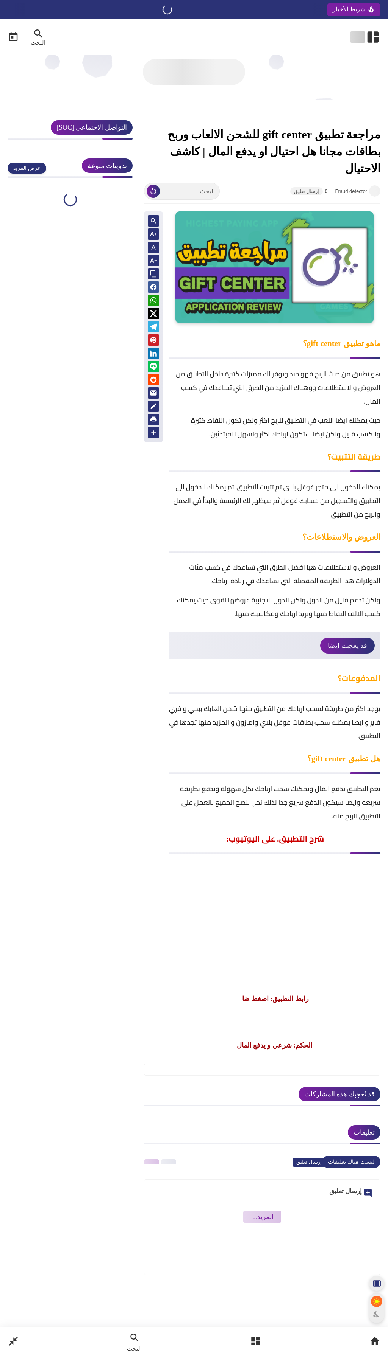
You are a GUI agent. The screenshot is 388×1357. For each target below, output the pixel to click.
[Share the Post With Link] (153, 274)
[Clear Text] (153, 191)
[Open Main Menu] (255, 1342)
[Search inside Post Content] (153, 221)
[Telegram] (153, 328)
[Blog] (153, 408)
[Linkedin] (153, 355)
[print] (153, 421)
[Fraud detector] (374, 191)
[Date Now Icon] (13, 37)
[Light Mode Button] (376, 1301)
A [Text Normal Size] (153, 248)
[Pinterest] (153, 341)
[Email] (153, 394)
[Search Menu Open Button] (38, 37)
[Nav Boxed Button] (13, 1342)
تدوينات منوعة (107, 165)
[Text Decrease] (153, 261)
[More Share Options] (153, 433)
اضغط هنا (255, 999)
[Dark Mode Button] (376, 1314)
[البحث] (181, 191)
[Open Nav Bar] (365, 37)
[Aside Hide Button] (376, 1283)
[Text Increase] (153, 234)
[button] (153, 288)
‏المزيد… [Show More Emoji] (262, 1216)
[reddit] (153, 381)
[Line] (153, 368)
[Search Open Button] (134, 1342)
